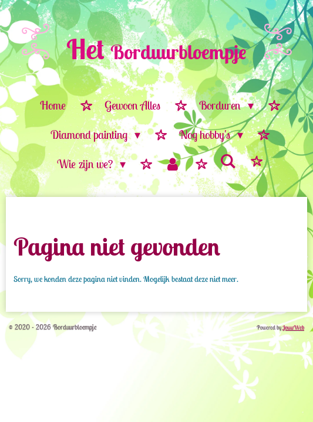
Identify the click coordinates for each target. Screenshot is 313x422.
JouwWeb (293, 327)
